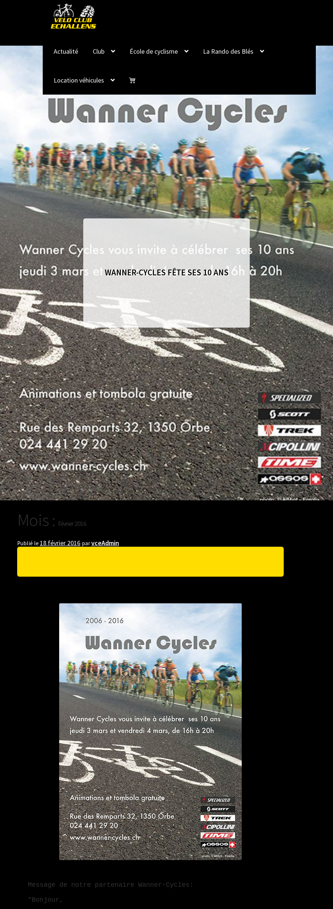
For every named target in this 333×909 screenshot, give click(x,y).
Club (98, 51)
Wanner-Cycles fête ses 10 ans (63, 565)
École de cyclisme (154, 51)
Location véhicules (79, 80)
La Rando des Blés (228, 51)
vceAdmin (105, 543)
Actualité (66, 51)
